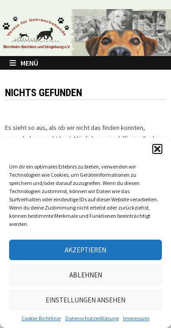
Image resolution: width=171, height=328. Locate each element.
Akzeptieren (85, 250)
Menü (24, 62)
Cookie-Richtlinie (41, 318)
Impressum (136, 318)
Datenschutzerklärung (92, 318)
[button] (157, 149)
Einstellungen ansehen (85, 300)
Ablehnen (85, 275)
